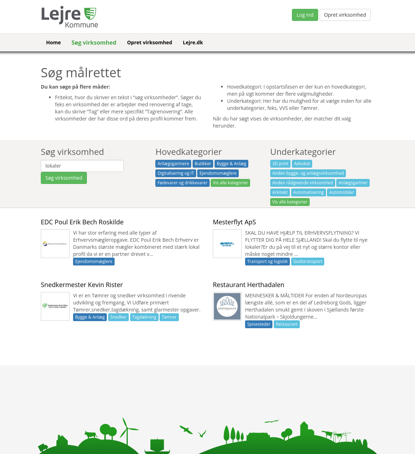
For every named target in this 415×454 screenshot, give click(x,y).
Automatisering (308, 192)
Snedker (118, 317)
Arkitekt (280, 192)
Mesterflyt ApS (234, 222)
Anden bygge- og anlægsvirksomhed (308, 173)
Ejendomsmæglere (218, 173)
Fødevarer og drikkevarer (182, 183)
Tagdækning (144, 317)
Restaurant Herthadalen (248, 284)
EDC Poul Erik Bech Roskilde (82, 222)
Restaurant (287, 324)
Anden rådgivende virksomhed (302, 183)
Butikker (203, 164)
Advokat (302, 164)
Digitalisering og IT (175, 173)
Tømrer (169, 317)
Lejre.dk (193, 42)
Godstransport (307, 261)
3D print (280, 164)
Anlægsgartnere (173, 164)
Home (53, 42)
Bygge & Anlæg (231, 164)
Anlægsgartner (352, 183)
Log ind (305, 14)
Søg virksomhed (93, 42)
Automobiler (341, 192)
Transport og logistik (267, 261)
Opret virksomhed (345, 14)
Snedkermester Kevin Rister (82, 284)
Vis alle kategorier (230, 183)
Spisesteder (258, 324)
